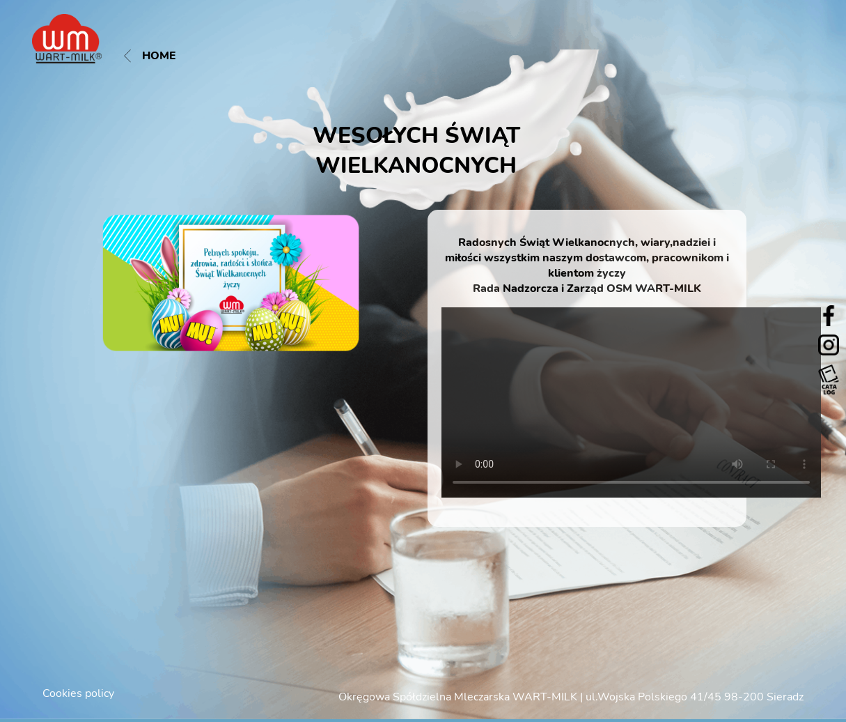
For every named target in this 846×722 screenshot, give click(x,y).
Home (150, 55)
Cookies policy (78, 693)
